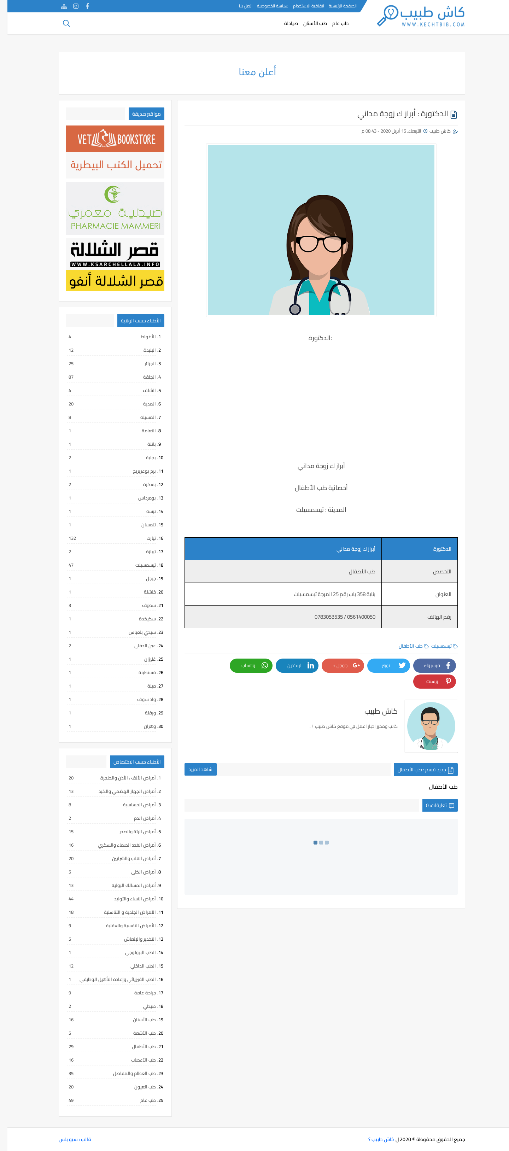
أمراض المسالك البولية (104, 885)
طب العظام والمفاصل (104, 1073)
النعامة (104, 430)
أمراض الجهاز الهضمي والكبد (104, 791)
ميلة (104, 686)
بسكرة (104, 484)
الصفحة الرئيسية (335, 6)
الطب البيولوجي (104, 952)
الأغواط (104, 336)
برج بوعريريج (104, 471)
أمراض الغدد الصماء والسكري (104, 845)
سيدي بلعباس (104, 632)
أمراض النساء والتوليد (104, 898)
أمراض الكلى (104, 871)
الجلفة (104, 377)
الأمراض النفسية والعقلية (104, 925)
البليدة (104, 350)
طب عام (333, 23)
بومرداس (104, 497)
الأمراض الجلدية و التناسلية (104, 912)
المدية (104, 403)
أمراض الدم (104, 818)
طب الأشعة (104, 1033)
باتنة (104, 444)
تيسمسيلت (437, 646)
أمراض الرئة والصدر (104, 831)
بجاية (104, 457)
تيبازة (104, 551)
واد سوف (104, 699)
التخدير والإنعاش (104, 939)
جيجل (104, 578)
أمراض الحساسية (104, 804)
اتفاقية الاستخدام (301, 6)
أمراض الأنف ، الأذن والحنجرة (104, 777)
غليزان (104, 659)
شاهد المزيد (193, 769)
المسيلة (104, 417)
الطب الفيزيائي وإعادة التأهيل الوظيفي (104, 979)
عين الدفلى (104, 645)
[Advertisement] (313, 406)
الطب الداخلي (104, 966)
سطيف (104, 605)
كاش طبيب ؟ (374, 1139)
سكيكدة (104, 618)
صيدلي (104, 1006)
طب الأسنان (308, 23)
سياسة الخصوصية (265, 6)
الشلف (104, 390)
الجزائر (104, 363)
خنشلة (104, 592)
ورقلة (104, 712)
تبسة (104, 511)
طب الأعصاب (104, 1060)
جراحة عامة (104, 992)
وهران (104, 726)
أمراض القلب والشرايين (104, 858)
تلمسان (104, 524)
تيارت (104, 538)
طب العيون (104, 1086)
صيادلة (284, 23)
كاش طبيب (432, 131)
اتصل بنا (238, 6)
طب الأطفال (406, 646)
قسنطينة (104, 672)
